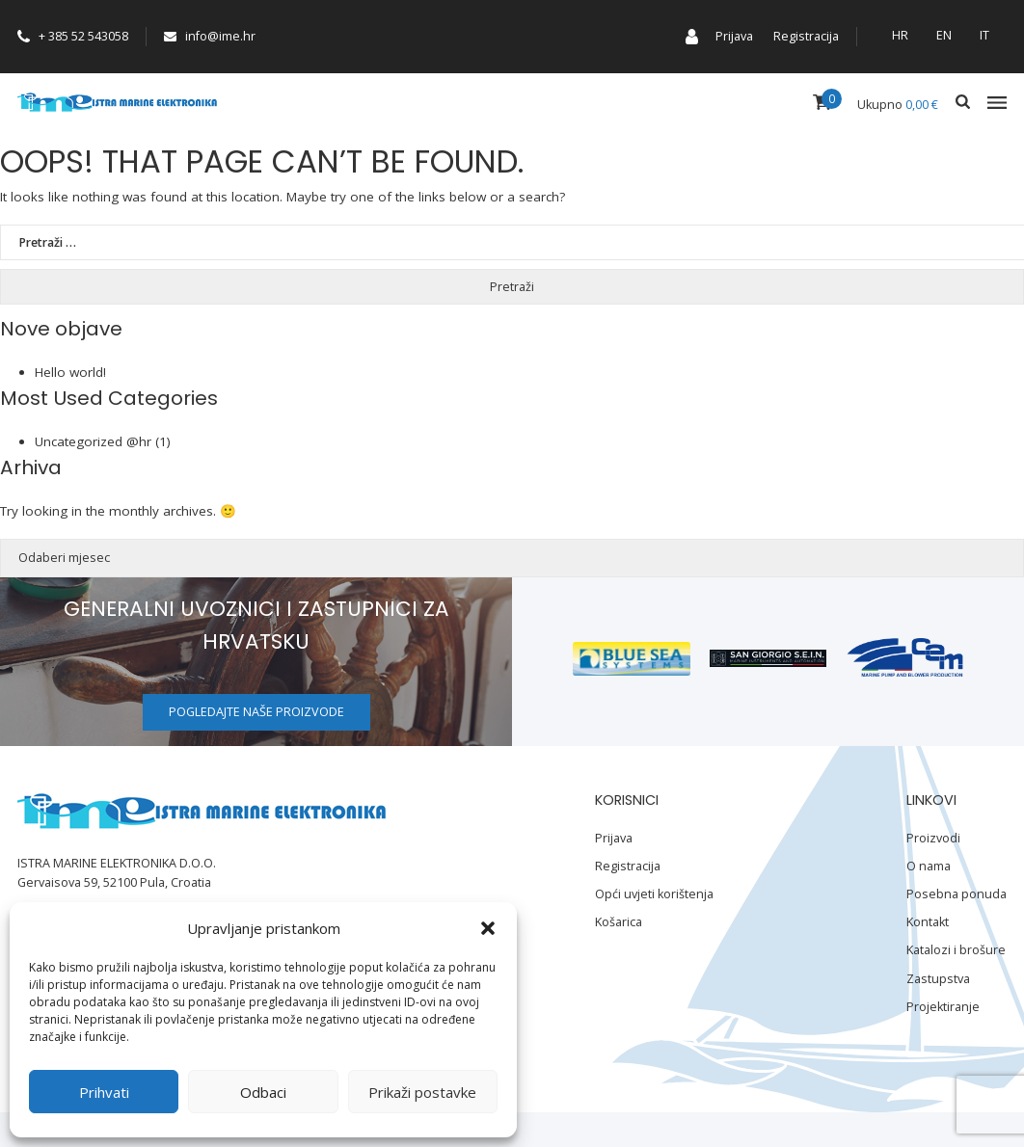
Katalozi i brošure (956, 950)
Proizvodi (933, 838)
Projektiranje (943, 1007)
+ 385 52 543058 (72, 36)
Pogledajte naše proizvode (256, 712)
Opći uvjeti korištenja (654, 894)
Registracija (806, 36)
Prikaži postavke (422, 1092)
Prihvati (104, 1092)
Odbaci (263, 1092)
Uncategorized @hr (93, 441)
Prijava (734, 36)
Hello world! (70, 372)
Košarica (618, 922)
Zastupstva (938, 979)
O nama (928, 866)
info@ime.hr (210, 36)
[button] (488, 928)
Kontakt (927, 922)
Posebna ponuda (956, 894)
